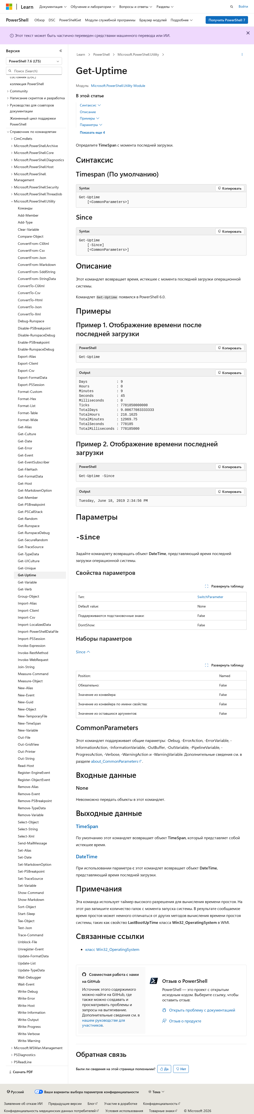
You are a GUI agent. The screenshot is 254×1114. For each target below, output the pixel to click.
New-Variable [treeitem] (28, 730)
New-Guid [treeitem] (25, 702)
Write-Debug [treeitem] (28, 991)
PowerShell (101, 54)
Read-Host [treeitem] (26, 765)
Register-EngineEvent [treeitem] (34, 772)
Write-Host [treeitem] (26, 1005)
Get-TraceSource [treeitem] (30, 546)
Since (83, 651)
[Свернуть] (61, 50)
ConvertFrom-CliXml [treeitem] (33, 243)
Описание (88, 111)
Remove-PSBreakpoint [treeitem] (35, 800)
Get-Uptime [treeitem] (27, 575)
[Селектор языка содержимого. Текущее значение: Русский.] (15, 1092)
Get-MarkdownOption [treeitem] (35, 490)
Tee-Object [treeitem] (26, 920)
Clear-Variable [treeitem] (28, 229)
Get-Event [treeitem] (25, 455)
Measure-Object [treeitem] (30, 681)
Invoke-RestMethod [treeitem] (33, 652)
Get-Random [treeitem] (27, 518)
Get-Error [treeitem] (25, 448)
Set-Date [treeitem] (25, 857)
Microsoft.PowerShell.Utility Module (118, 85)
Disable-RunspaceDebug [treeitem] (36, 335)
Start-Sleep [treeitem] (26, 913)
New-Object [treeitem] (27, 709)
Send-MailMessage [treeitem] (32, 843)
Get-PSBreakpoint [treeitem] (31, 504)
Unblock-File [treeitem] (27, 941)
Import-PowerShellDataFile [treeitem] (38, 631)
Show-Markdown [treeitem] (31, 899)
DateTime (86, 856)
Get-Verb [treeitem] (25, 589)
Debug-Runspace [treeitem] (31, 321)
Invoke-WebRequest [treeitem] (33, 659)
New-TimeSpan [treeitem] (29, 723)
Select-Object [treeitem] (28, 822)
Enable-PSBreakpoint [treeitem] (34, 342)
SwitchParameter (210, 596)
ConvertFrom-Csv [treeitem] (31, 250)
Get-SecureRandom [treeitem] (33, 539)
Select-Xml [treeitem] (26, 836)
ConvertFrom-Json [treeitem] (32, 257)
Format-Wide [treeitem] (28, 419)
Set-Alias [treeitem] (24, 850)
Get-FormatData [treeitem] (30, 476)
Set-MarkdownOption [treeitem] (34, 864)
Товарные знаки (161, 1110)
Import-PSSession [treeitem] (31, 638)
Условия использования (124, 1110)
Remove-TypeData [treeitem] (32, 808)
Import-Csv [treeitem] (26, 617)
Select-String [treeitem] (28, 829)
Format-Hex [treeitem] (27, 398)
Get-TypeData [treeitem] (28, 554)
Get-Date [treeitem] (25, 441)
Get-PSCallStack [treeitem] (30, 511)
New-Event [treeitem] (26, 695)
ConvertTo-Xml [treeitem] (29, 314)
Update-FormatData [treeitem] (33, 956)
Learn (81, 54)
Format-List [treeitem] (26, 405)
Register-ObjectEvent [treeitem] (34, 779)
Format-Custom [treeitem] (30, 391)
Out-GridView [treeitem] (28, 744)
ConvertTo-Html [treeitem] (30, 300)
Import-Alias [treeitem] (27, 603)
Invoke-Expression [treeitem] (31, 645)
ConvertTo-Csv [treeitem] (29, 292)
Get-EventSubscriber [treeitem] (33, 462)
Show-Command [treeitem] (31, 892)
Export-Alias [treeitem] (27, 356)
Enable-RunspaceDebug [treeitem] (36, 349)
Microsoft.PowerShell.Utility (138, 54)
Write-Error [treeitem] (26, 998)
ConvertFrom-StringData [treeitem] (37, 278)
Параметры (91, 125)
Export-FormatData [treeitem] (32, 377)
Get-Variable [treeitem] (27, 582)
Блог (91, 1103)
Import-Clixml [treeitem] (28, 610)
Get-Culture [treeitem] (27, 433)
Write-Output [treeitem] (28, 1019)
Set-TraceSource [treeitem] (30, 878)
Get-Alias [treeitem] (25, 427)
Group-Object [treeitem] (28, 596)
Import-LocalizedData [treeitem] (34, 624)
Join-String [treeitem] (26, 666)
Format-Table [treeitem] (28, 412)
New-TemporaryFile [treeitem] (32, 716)
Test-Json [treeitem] (25, 927)
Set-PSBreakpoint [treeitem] (31, 871)
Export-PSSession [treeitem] (31, 384)
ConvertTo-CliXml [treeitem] (31, 285)
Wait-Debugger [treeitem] (29, 977)
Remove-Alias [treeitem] (28, 786)
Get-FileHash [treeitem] (27, 469)
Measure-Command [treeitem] (33, 673)
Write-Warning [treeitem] (29, 1040)
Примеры (89, 118)
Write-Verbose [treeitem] (29, 1033)
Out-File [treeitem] (24, 737)
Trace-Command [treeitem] (30, 935)
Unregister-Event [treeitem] (31, 949)
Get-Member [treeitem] (28, 497)
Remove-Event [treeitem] (29, 793)
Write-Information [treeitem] (31, 1012)
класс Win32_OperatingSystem (112, 949)
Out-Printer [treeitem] (26, 751)
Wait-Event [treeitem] (26, 984)
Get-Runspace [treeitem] (28, 525)
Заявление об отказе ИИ (23, 1103)
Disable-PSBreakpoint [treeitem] (34, 328)
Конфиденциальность (160, 1103)
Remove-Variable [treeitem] (30, 814)
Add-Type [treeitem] (25, 222)
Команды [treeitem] (25, 208)
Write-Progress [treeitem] (29, 1026)
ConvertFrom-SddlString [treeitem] (36, 271)
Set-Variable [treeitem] (27, 885)
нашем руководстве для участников (103, 1022)
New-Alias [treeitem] (25, 687)
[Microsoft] (9, 6)
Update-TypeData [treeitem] (31, 970)
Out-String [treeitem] (26, 758)
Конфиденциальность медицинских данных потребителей (50, 1110)
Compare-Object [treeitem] (30, 236)
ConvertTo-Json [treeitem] (30, 306)
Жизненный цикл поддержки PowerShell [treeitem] (33, 121)
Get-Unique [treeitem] (27, 568)
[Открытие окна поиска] (232, 6)
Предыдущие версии (65, 1103)
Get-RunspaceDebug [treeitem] (34, 532)
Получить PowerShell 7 (227, 20)
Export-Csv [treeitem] (26, 370)
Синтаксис (90, 105)
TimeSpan (87, 826)
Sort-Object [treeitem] (27, 906)
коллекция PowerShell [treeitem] (27, 83)
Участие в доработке (120, 1103)
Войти (243, 6)
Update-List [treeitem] (27, 963)
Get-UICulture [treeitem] (28, 560)
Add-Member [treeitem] (28, 215)
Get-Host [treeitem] (25, 483)
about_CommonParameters (114, 761)
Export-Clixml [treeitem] (28, 363)
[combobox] (34, 61)
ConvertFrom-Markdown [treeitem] (37, 264)
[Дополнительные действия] (242, 55)
